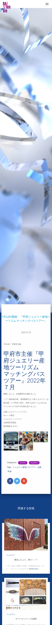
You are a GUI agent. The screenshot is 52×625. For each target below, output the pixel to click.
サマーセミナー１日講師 (26, 619)
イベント (23, 462)
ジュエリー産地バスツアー (24, 467)
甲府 (10, 471)
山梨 (39, 467)
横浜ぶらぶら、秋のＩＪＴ (26, 560)
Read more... (34, 569)
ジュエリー (34, 462)
